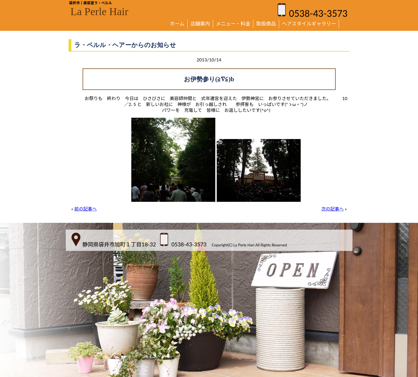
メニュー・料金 (233, 24)
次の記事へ (332, 208)
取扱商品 (266, 24)
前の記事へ (85, 208)
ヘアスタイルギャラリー (309, 24)
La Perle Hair (100, 11)
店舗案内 (200, 24)
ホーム (177, 24)
